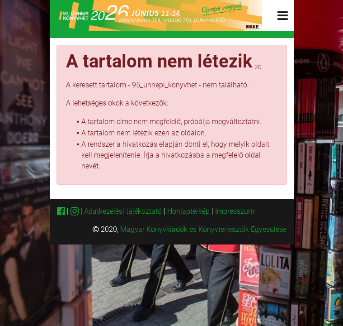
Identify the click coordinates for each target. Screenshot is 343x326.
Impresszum (234, 211)
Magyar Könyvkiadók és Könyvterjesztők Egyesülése (203, 229)
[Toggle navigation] (283, 16)
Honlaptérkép (189, 211)
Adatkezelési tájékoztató (123, 211)
